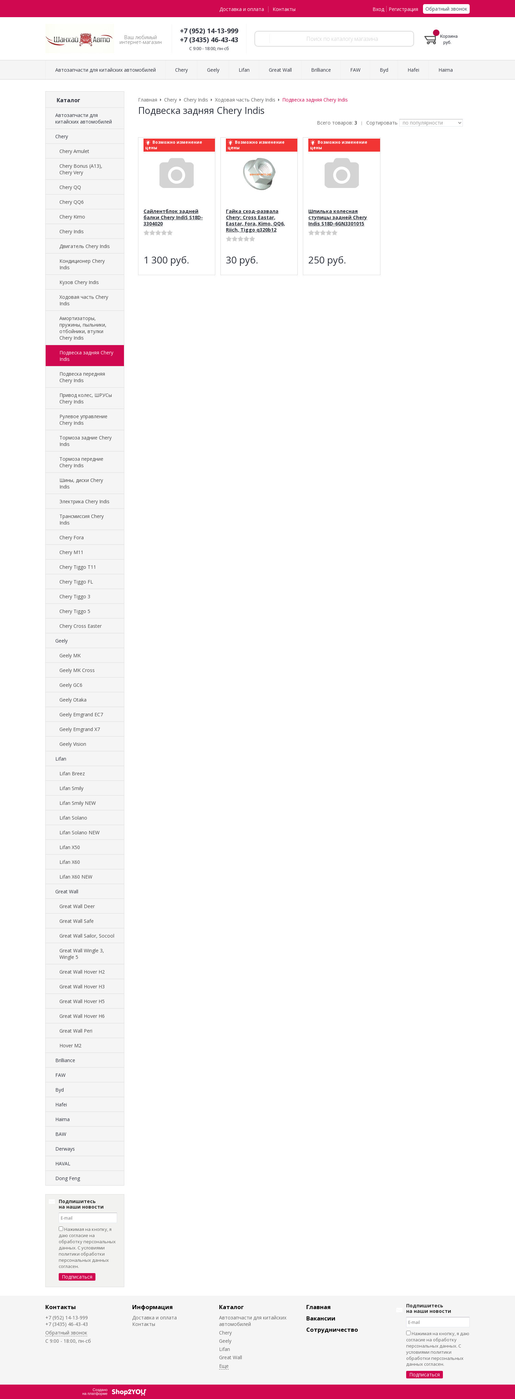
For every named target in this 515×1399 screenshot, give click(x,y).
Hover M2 (70, 1045)
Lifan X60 (69, 862)
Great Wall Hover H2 (82, 971)
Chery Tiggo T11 (77, 567)
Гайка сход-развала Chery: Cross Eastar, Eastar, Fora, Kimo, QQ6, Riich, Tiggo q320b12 (255, 220)
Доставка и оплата (241, 9)
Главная (318, 1307)
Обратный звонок (446, 8)
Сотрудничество (332, 1329)
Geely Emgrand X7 (79, 729)
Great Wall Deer (77, 906)
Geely (61, 640)
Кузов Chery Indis (79, 282)
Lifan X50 (69, 847)
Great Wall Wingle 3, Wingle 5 (81, 953)
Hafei (61, 1104)
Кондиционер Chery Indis (82, 264)
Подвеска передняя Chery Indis (82, 377)
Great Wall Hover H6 (82, 1016)
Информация (152, 1307)
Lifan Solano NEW (79, 832)
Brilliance (65, 1060)
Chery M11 (71, 552)
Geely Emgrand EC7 (81, 714)
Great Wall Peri (75, 1030)
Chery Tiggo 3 (74, 596)
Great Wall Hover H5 (82, 1001)
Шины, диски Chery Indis (81, 483)
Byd (59, 1089)
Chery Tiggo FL (76, 581)
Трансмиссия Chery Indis (81, 519)
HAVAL (62, 1163)
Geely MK (70, 655)
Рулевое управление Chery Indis (83, 419)
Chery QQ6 (71, 202)
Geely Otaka (73, 699)
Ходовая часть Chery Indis (83, 300)
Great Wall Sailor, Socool (86, 935)
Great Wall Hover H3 (82, 986)
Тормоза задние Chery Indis (85, 440)
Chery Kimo (72, 216)
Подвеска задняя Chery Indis (86, 355)
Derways (65, 1148)
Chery (61, 136)
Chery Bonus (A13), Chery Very (80, 169)
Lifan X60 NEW (75, 876)
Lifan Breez (72, 773)
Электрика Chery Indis (84, 501)
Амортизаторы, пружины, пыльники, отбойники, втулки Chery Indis (82, 328)
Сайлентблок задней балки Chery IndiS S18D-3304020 (173, 217)
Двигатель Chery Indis (84, 246)
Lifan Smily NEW (77, 803)
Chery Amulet (74, 151)
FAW (60, 1075)
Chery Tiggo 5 (74, 611)
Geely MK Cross (77, 670)
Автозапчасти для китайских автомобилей (83, 118)
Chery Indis (71, 231)
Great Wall (66, 891)
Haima (62, 1119)
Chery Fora (71, 537)
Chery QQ (70, 187)
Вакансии (320, 1318)
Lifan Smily (71, 788)
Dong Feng (67, 1178)
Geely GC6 (70, 685)
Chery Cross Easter (80, 626)
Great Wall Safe (76, 921)
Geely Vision (72, 744)
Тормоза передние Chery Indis (81, 462)
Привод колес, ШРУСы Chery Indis (85, 398)
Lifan (60, 758)
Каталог (231, 1307)
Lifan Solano (73, 817)
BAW (60, 1134)
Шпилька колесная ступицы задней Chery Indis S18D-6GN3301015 (337, 217)
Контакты (284, 9)
